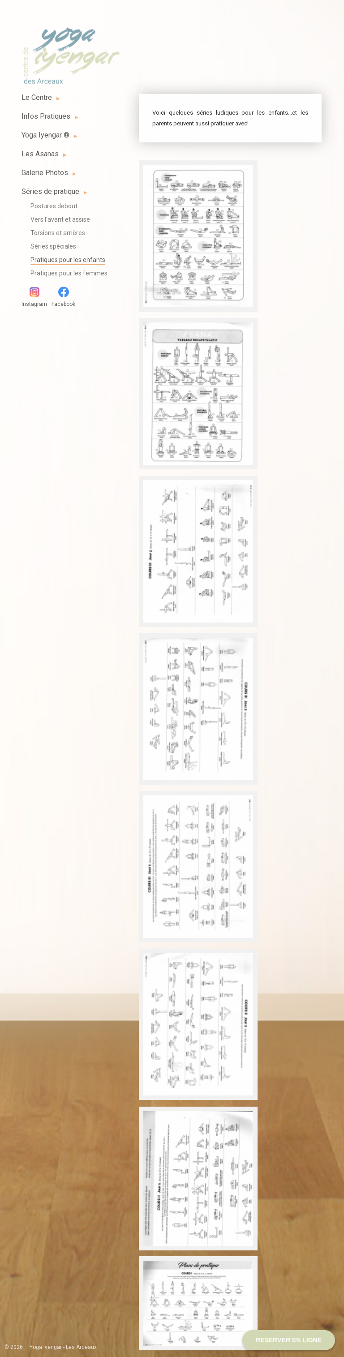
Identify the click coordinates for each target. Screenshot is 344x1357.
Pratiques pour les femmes (69, 273)
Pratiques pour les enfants (67, 259)
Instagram (34, 297)
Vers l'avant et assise (60, 219)
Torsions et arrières (57, 232)
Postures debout (53, 206)
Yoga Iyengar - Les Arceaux (71, 50)
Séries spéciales (53, 246)
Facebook (63, 297)
